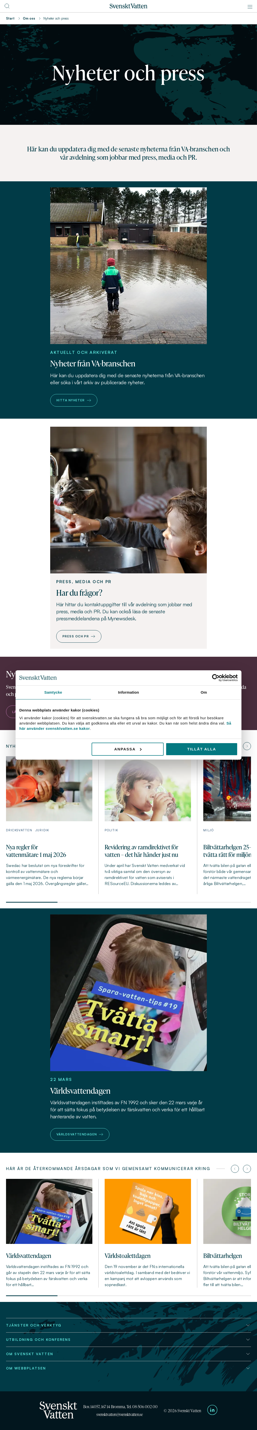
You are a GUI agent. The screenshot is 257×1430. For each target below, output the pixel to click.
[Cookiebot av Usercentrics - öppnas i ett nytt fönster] (216, 678)
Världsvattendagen (79, 1134)
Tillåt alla (201, 749)
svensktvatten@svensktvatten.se (119, 1414)
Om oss (29, 18)
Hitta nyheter (73, 400)
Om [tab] (204, 692)
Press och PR (78, 636)
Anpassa (128, 749)
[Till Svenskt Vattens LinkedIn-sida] (212, 1410)
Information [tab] (128, 692)
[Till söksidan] (7, 7)
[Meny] (250, 7)
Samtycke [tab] (53, 692)
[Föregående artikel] (235, 1169)
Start (10, 18)
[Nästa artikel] (247, 746)
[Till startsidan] (128, 7)
